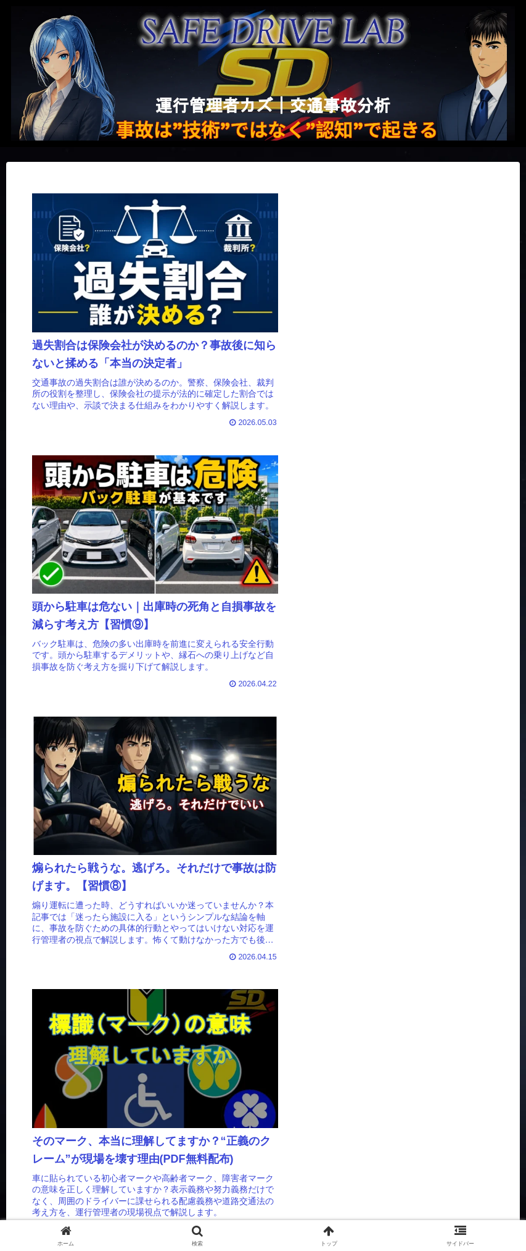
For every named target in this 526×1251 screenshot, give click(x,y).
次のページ (263, 1005)
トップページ (40, 1218)
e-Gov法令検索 (411, 1218)
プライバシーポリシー (278, 1218)
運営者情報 (148, 1218)
